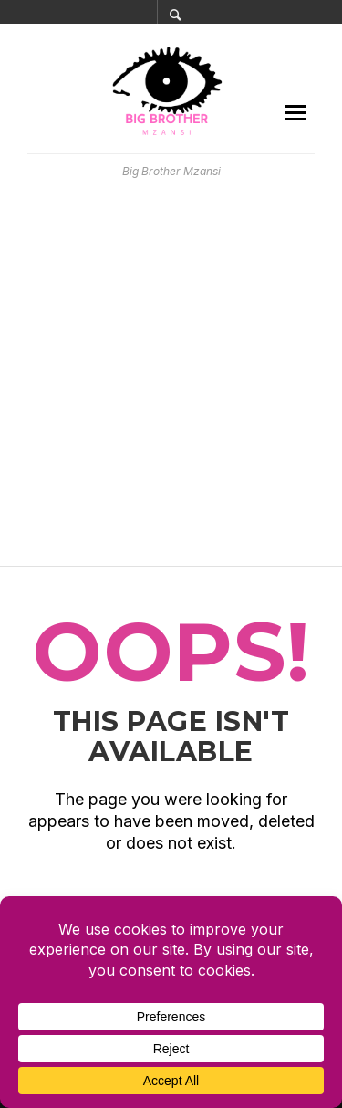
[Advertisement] (171, 373)
